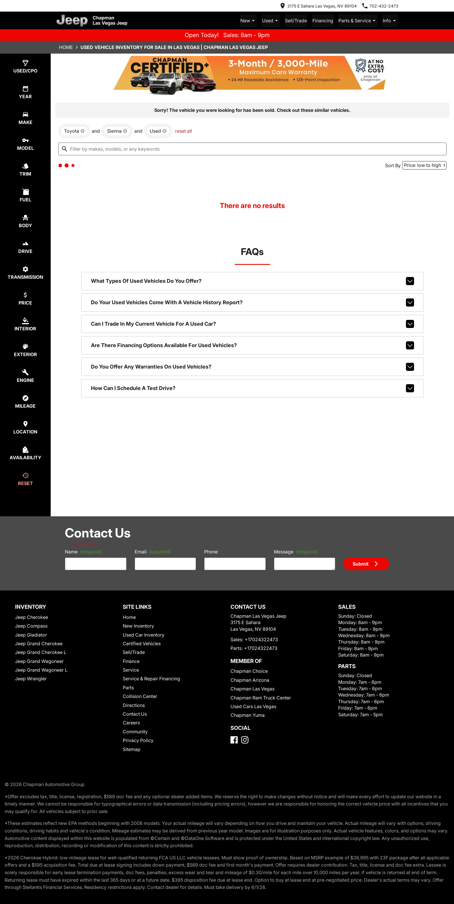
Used (274, 20)
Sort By (393, 165)
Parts (128, 687)
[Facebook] (234, 739)
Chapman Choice (249, 671)
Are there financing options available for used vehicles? (252, 345)
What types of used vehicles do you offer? (252, 281)
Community (135, 731)
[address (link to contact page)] (318, 6)
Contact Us (135, 714)
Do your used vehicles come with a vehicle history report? (252, 302)
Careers (131, 722)
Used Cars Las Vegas (253, 706)
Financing (324, 20)
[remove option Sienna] (117, 130)
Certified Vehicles (142, 643)
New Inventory (138, 625)
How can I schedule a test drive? (252, 388)
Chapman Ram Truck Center (260, 697)
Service (131, 669)
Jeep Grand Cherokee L (40, 652)
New (252, 20)
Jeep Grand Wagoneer (39, 661)
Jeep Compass (31, 625)
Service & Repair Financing (151, 678)
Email (153, 551)
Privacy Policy (138, 740)
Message (296, 551)
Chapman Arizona (249, 680)
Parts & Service (359, 20)
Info (390, 20)
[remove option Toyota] (74, 130)
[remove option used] (158, 130)
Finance (131, 661)
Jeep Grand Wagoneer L (41, 669)
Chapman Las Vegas (252, 688)
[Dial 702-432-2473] (380, 6)
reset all (183, 131)
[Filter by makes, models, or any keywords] (252, 148)
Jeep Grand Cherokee (39, 643)
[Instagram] (245, 739)
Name (83, 551)
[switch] (25, 66)
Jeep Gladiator (31, 634)
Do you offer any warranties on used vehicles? (252, 366)
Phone (211, 551)
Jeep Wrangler (31, 678)
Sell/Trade (299, 20)
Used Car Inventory (143, 634)
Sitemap (131, 749)
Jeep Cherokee (31, 617)
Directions (134, 705)
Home (66, 47)
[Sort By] (424, 165)
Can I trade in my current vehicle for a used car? (252, 324)
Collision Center (140, 696)
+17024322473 (261, 639)
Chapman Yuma (247, 715)
